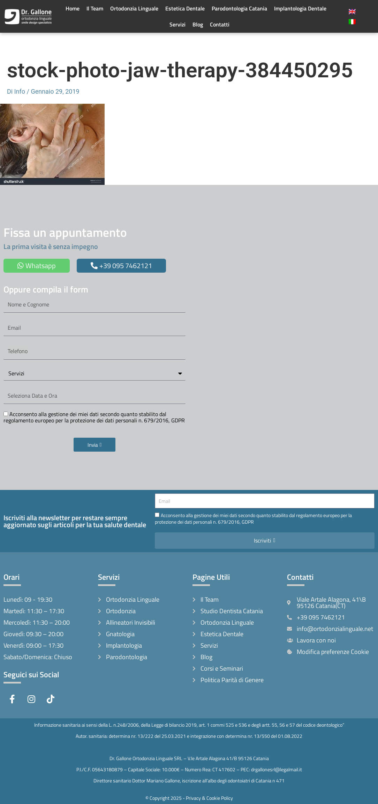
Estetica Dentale (185, 8)
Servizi (177, 24)
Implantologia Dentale (300, 8)
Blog (197, 24)
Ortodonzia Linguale (134, 8)
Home (73, 8)
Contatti (219, 24)
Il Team (94, 8)
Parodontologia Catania (239, 8)
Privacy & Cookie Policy (209, 798)
